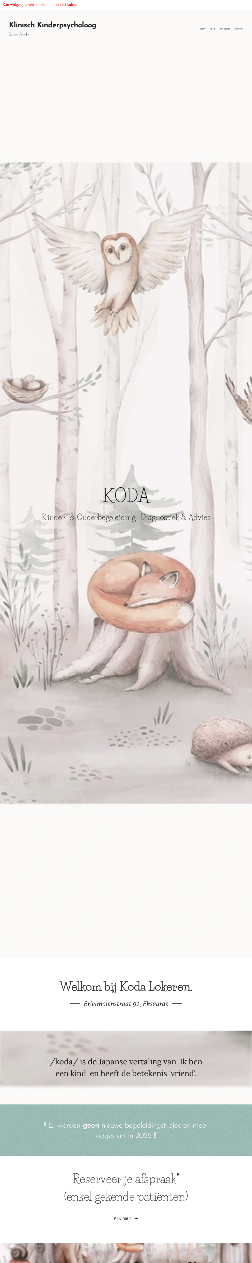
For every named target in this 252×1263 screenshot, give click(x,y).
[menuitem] (229, 29)
